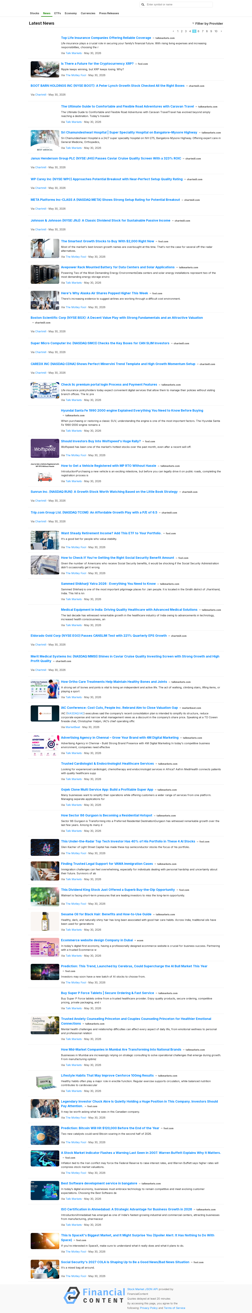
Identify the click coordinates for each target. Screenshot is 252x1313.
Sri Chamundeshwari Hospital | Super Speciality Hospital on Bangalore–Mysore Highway (141, 132)
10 (216, 31)
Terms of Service (174, 1308)
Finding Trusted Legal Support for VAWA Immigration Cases (118, 864)
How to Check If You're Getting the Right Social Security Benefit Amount (124, 558)
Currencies (88, 13)
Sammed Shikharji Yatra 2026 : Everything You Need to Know (120, 584)
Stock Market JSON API (142, 1289)
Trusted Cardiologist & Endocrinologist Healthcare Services (119, 763)
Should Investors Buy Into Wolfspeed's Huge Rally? (108, 441)
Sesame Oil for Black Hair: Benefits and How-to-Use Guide (118, 914)
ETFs (57, 13)
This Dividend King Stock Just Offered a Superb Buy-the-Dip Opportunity (125, 890)
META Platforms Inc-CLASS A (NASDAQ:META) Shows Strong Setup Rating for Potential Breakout (115, 200)
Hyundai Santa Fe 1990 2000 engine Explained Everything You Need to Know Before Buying (132, 412)
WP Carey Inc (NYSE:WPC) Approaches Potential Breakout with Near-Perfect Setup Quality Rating (116, 179)
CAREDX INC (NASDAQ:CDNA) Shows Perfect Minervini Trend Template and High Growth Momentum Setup (123, 364)
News (46, 13)
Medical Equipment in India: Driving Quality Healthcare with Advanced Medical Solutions (141, 610)
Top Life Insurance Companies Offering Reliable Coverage (118, 38)
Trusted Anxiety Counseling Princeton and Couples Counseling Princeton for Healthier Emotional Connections (136, 1021)
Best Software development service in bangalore (111, 1183)
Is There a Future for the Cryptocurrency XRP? (104, 64)
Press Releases (109, 13)
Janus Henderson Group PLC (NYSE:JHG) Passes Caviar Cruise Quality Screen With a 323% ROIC (116, 158)
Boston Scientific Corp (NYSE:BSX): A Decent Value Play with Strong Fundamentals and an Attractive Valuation (117, 320)
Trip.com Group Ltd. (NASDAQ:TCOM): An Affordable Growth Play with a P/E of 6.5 (104, 512)
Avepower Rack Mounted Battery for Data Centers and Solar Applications (129, 267)
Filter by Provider (207, 23)
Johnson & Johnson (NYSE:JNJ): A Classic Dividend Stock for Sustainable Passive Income (110, 220)
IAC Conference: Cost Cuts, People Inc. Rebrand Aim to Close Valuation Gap (131, 708)
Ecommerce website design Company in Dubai (102, 940)
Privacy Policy (149, 1308)
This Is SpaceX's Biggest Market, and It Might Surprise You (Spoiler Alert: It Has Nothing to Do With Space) (137, 1237)
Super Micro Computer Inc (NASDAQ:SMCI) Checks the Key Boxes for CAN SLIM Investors (110, 343)
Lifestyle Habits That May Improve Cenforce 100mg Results (119, 1075)
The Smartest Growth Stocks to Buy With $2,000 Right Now (114, 241)
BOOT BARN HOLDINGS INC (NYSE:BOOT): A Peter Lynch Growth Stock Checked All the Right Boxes (117, 86)
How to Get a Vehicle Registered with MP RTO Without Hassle (120, 466)
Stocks (34, 13)
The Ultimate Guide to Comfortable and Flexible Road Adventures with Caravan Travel (139, 106)
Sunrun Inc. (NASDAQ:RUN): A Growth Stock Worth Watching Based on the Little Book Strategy (114, 492)
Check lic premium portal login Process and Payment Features (121, 384)
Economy (71, 13)
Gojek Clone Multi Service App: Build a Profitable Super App (119, 789)
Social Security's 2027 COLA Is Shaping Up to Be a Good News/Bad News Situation (132, 1262)
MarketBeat (73, 727)
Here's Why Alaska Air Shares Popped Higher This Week (111, 293)
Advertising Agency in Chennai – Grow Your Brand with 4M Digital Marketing (131, 738)
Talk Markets (74, 53)
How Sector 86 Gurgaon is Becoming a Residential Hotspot (118, 815)
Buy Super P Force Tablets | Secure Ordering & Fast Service (119, 993)
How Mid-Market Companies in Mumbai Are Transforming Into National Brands (133, 1049)
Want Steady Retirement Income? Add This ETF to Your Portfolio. (118, 533)
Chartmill (40, 94)
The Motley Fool (76, 75)
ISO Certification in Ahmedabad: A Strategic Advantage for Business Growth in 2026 (138, 1209)
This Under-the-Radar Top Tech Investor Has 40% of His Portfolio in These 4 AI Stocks (135, 841)
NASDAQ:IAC (75, 713)
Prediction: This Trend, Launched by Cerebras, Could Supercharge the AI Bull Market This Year (134, 968)
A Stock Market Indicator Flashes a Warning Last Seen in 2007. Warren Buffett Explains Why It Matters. (141, 1155)
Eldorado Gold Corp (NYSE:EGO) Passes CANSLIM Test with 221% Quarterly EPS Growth (109, 636)
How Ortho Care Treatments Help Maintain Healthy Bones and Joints (126, 682)
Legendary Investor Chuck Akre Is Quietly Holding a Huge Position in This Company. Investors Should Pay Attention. (139, 1103)
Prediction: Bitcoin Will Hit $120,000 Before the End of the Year (117, 1128)
